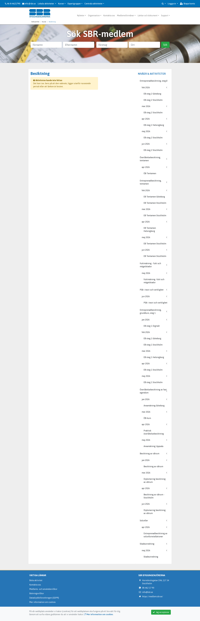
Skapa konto (187, 3)
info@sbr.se (29, 3)
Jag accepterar (161, 612)
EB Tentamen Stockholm (155, 203)
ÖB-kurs (147, 418)
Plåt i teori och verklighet (152, 290)
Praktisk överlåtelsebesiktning (154, 432)
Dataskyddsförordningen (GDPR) (44, 598)
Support (164, 15)
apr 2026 (146, 119)
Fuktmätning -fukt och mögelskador (154, 281)
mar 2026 (146, 106)
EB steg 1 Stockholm (153, 345)
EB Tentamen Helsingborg (150, 229)
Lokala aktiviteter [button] (46, 3)
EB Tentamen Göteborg (154, 196)
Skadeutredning (147, 544)
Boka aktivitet (35, 580)
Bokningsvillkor (36, 593)
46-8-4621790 (12, 3)
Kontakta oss (109, 15)
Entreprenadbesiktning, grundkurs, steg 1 (150, 311)
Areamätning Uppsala (153, 446)
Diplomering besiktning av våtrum (155, 480)
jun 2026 (146, 144)
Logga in (172, 3)
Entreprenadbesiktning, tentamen (150, 182)
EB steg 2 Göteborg (152, 94)
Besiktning (52, 22)
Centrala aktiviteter (93, 3)
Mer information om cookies (42, 602)
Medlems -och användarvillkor (43, 589)
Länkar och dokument (148, 15)
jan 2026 (146, 319)
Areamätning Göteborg (154, 405)
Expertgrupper (74, 3)
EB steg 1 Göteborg (152, 338)
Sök (165, 44)
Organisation (94, 15)
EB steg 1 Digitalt (152, 326)
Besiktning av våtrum (149, 453)
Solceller (144, 520)
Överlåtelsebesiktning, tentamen (150, 159)
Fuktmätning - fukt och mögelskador (150, 265)
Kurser (61, 3)
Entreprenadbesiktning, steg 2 (153, 81)
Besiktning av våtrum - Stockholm (154, 496)
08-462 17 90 (148, 588)
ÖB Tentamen (150, 173)
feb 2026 (146, 87)
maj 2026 (146, 131)
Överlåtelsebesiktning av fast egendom (153, 391)
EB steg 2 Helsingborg (154, 125)
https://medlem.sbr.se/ (152, 596)
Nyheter (80, 15)
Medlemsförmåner (125, 15)
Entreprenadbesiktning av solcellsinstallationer (155, 535)
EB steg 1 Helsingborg (154, 357)
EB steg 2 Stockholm (153, 100)
